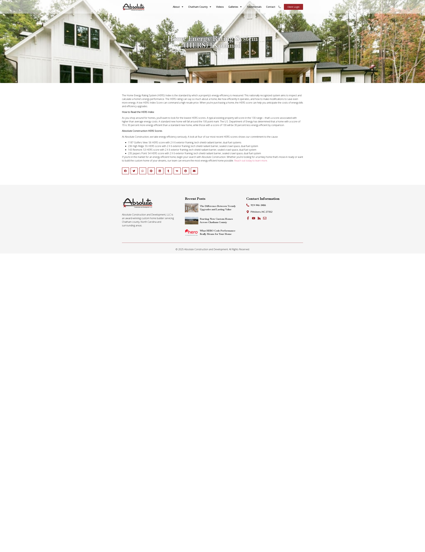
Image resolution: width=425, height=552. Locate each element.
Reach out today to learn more (250, 160)
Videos (220, 6)
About (178, 7)
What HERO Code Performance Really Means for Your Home (217, 232)
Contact (270, 6)
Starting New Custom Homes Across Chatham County (216, 220)
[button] (125, 171)
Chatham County (200, 7)
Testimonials (254, 6)
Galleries (235, 7)
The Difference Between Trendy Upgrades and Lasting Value (218, 207)
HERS (227, 53)
